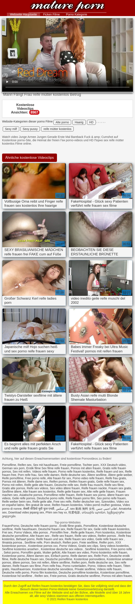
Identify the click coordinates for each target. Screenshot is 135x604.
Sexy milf (11, 129)
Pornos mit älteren (14, 481)
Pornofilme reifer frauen (59, 495)
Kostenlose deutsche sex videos (62, 549)
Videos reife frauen (44, 471)
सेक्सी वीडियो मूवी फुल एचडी (38, 508)
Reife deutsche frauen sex (27, 559)
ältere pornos (21, 562)
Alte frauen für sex (59, 478)
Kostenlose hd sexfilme (17, 576)
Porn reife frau (27, 475)
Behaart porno (25, 539)
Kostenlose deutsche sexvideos (52, 569)
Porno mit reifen (12, 485)
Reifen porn (70, 542)
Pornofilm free (59, 532)
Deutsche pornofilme (58, 559)
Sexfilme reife (33, 542)
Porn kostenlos (105, 532)
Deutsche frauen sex (51, 529)
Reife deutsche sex (73, 475)
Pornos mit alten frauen (86, 468)
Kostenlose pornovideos (89, 559)
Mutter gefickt (51, 552)
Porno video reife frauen (88, 478)
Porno (91, 565)
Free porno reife (35, 478)
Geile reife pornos (23, 498)
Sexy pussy (30, 129)
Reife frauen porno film (80, 498)
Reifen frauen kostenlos (67, 6)
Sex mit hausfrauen (45, 465)
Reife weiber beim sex (16, 501)
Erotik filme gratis (70, 525)
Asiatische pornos (31, 495)
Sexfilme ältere (11, 491)
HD (91, 122)
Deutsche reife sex (66, 485)
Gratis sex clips (88, 545)
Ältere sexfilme (97, 475)
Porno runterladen (74, 565)
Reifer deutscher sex (86, 501)
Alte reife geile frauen (100, 491)
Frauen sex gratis (120, 488)
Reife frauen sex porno (91, 495)
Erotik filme (33, 468)
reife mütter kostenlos (57, 129)
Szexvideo (108, 501)
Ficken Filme (51, 14)
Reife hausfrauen (25, 529)
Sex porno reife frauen (111, 498)
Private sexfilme (85, 569)
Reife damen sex (81, 555)
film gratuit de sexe (38, 505)
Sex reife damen (48, 475)
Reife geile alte (42, 501)
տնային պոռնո (93, 512)
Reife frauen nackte (94, 488)
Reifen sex (25, 465)
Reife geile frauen (82, 532)
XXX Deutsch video (113, 465)
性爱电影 (74, 512)
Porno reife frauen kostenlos (76, 471)
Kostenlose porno (13, 555)
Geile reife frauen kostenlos (111, 529)
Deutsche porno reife (50, 498)
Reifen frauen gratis (82, 481)
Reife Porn (101, 555)
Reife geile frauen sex (71, 491)
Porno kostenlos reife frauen (109, 552)
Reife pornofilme (12, 478)
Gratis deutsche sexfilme (84, 576)
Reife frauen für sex (79, 529)
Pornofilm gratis (31, 552)
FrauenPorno (10, 525)
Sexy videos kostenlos (114, 545)
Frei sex (7, 532)
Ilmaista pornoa (12, 542)
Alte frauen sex (40, 535)
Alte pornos (41, 532)
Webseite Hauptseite (23, 14)
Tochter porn (91, 465)
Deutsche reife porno (15, 572)
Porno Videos (23, 532)
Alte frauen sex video (75, 552)
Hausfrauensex (20, 569)
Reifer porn (106, 542)
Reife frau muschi (91, 485)
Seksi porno (11, 552)
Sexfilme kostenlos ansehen (20, 549)
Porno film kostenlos (44, 572)
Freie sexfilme (88, 542)
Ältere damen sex (37, 555)
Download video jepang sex (26, 512)
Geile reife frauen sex (110, 481)
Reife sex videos (37, 488)
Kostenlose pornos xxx (43, 545)
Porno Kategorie (76, 14)
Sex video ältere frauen (65, 488)
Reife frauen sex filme (27, 565)
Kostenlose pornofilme (114, 572)
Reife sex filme (114, 485)
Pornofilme (9, 465)
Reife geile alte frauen (38, 485)
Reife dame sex (37, 481)
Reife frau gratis (115, 478)
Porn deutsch (52, 542)
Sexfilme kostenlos (97, 549)
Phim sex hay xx (56, 512)
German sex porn (13, 468)
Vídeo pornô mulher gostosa (102, 505)
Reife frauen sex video (79, 539)
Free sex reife (62, 501)
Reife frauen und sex (109, 471)
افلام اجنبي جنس (106, 508)
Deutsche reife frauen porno (39, 525)
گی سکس (62, 508)
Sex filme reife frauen (55, 468)
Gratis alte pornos (13, 488)
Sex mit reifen (22, 471)
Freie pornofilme (70, 465)
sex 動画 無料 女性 (82, 508)
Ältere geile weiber (120, 475)
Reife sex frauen (62, 535)
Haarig (79, 122)
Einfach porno (60, 555)
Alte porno (62, 122)
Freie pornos (58, 576)
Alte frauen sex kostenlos (39, 491)
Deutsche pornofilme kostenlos (79, 572)
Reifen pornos (58, 481)
